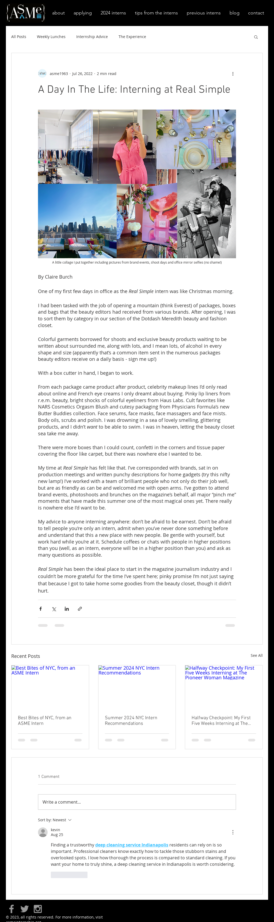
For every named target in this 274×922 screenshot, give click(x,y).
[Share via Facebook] (40, 608)
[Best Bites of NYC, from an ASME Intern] (50, 687)
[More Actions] (233, 832)
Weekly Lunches (51, 36)
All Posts (18, 36)
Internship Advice (92, 36)
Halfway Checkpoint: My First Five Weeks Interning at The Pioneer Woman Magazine (221, 720)
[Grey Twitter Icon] (24, 908)
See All (257, 655)
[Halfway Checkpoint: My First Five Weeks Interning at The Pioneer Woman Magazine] (223, 687)
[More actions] (233, 73)
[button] (58, 13)
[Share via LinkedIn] (66, 608)
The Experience (132, 36)
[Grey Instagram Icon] (37, 908)
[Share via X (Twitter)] (53, 608)
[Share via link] (79, 608)
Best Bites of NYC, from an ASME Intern (44, 720)
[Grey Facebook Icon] (11, 908)
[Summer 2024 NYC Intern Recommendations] (137, 687)
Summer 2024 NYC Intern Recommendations (131, 720)
